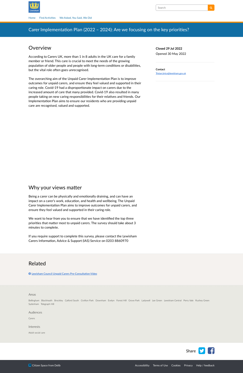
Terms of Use (160, 365)
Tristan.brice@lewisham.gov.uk (171, 73)
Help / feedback (205, 365)
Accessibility (142, 365)
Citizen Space (40, 365)
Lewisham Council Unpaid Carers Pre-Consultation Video (63, 273)
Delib (57, 365)
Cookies (176, 365)
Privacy (188, 365)
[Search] (211, 8)
